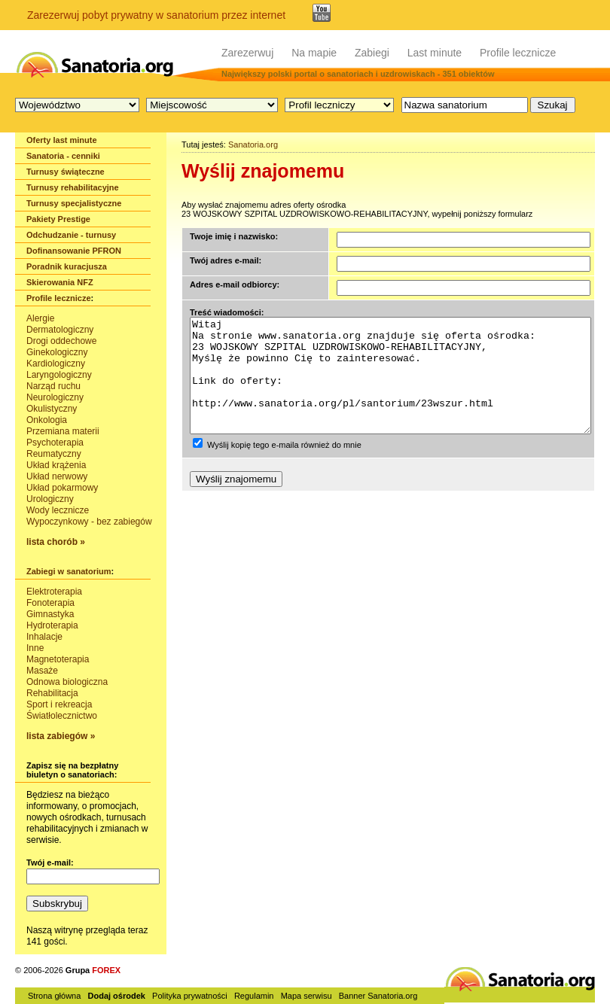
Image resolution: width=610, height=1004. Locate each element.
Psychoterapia (55, 442)
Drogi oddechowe (61, 341)
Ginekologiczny (56, 352)
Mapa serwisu (306, 995)
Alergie (40, 318)
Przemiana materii (62, 431)
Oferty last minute (61, 140)
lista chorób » (55, 542)
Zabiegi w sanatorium (68, 571)
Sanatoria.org (253, 144)
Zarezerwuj (247, 53)
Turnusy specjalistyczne (73, 203)
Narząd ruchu (53, 386)
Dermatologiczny (59, 329)
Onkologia (46, 420)
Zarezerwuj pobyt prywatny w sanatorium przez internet (156, 15)
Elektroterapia (54, 591)
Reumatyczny (53, 454)
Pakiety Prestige (58, 219)
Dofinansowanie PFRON (73, 250)
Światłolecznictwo (61, 715)
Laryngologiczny (59, 375)
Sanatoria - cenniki (63, 155)
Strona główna (54, 995)
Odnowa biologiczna (67, 682)
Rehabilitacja (52, 693)
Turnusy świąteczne (65, 171)
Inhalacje (44, 636)
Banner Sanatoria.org (378, 995)
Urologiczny (50, 499)
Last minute (434, 53)
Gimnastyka (50, 614)
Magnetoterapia (57, 659)
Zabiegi (372, 53)
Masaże (42, 670)
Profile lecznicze (518, 53)
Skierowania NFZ (59, 282)
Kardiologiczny (55, 363)
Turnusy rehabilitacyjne (72, 187)
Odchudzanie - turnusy (71, 234)
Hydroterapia (52, 625)
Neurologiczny (55, 397)
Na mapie (314, 53)
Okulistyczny (51, 408)
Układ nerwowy (56, 476)
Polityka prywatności (189, 995)
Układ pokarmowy (62, 487)
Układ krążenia (56, 465)
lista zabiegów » (60, 736)
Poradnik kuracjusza (66, 266)
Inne (35, 648)
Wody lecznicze (57, 510)
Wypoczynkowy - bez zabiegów (89, 521)
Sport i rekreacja (59, 704)
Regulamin (254, 995)
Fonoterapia (50, 603)
